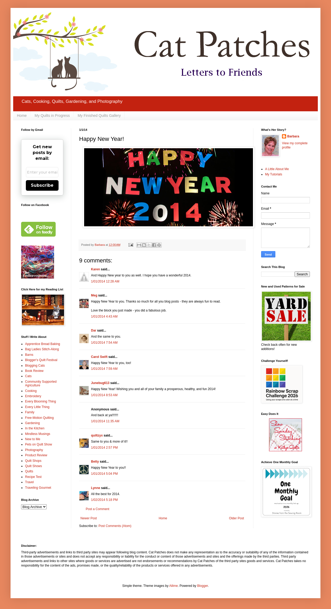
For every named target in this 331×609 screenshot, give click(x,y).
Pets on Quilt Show (38, 444)
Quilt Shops (33, 461)
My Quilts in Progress (52, 115)
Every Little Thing (37, 407)
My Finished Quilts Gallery (99, 115)
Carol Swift (99, 357)
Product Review (36, 455)
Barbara (293, 136)
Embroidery (33, 396)
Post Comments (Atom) (114, 526)
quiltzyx (97, 435)
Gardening (32, 423)
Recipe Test (33, 477)
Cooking (31, 391)
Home (22, 115)
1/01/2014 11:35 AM (105, 421)
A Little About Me (277, 169)
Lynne (95, 488)
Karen (95, 269)
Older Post (236, 518)
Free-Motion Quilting (39, 418)
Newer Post (88, 518)
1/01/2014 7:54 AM (104, 342)
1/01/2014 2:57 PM (104, 447)
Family (29, 412)
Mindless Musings (37, 434)
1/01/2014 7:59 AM (104, 369)
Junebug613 (100, 383)
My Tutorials (273, 174)
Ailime (173, 586)
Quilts (29, 471)
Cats (28, 376)
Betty (95, 461)
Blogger (202, 586)
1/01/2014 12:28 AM (105, 281)
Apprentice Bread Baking (42, 344)
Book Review (34, 371)
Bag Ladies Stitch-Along (42, 349)
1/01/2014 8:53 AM (104, 395)
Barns (29, 355)
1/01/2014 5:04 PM (104, 474)
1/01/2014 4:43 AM (104, 316)
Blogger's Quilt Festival (41, 360)
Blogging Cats (35, 365)
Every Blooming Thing (40, 401)
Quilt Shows (33, 466)
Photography (34, 450)
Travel (29, 482)
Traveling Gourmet (38, 488)
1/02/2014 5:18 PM (104, 500)
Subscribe (42, 185)
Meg (94, 295)
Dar (93, 330)
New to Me (32, 439)
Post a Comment (97, 509)
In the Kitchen (34, 428)
